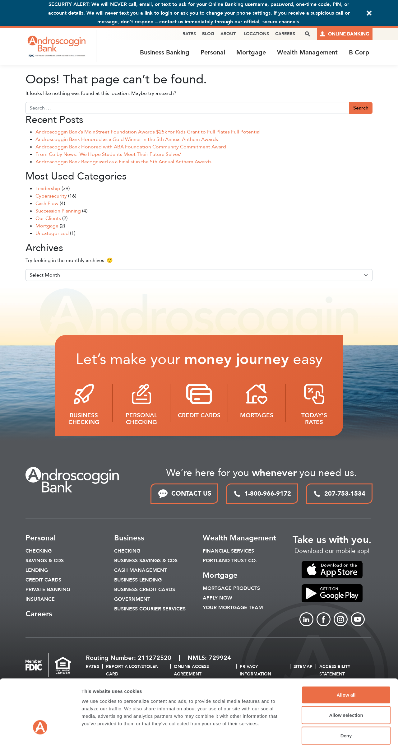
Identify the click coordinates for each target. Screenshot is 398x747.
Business (129, 539)
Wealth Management (307, 52)
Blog (208, 34)
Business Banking (164, 52)
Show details (326, 734)
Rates (189, 34)
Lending (36, 570)
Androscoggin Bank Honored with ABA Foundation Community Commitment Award (130, 147)
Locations (256, 34)
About (228, 34)
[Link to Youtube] (358, 620)
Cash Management (140, 570)
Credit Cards (43, 580)
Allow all (346, 665)
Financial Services (228, 551)
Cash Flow (46, 204)
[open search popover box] (307, 34)
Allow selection (346, 686)
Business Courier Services (150, 609)
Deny (346, 706)
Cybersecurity (51, 196)
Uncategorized (52, 234)
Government (132, 599)
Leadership (47, 189)
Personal (213, 52)
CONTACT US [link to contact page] (184, 494)
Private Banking (47, 590)
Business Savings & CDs (146, 561)
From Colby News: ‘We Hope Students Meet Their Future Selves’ (108, 154)
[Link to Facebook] (324, 620)
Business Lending (138, 580)
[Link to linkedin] (306, 620)
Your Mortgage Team (233, 608)
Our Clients (48, 219)
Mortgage (251, 52)
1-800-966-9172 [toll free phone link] (262, 494)
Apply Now (217, 598)
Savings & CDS (44, 561)
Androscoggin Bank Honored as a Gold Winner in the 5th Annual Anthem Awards (126, 139)
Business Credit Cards (144, 590)
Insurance (40, 599)
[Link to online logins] (345, 34)
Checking (38, 551)
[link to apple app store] (332, 570)
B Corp (359, 52)
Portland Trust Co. (230, 561)
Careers (285, 34)
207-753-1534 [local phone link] (339, 494)
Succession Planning (58, 211)
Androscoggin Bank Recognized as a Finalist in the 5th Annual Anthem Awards (123, 162)
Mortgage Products (231, 589)
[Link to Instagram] (341, 620)
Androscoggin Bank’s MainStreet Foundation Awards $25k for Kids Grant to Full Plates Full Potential (148, 132)
